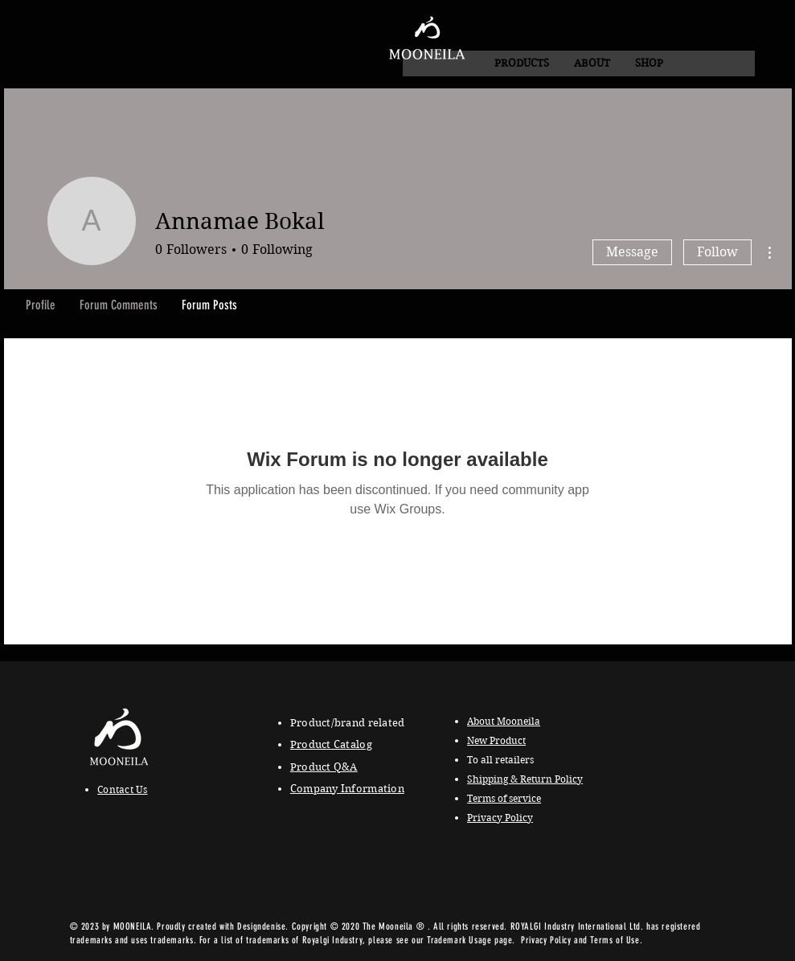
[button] (591, 63)
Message (632, 252)
